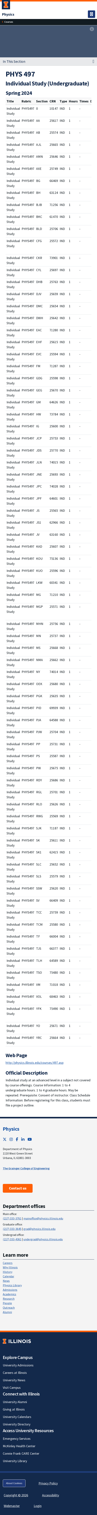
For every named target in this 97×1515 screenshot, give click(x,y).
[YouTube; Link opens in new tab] (30, 1139)
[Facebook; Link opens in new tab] (17, 1139)
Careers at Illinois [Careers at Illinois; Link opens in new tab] (15, 1373)
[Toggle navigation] (91, 14)
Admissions (10, 1290)
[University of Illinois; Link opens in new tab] (17, 1341)
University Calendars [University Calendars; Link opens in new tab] (17, 1417)
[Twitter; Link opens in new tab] (5, 1139)
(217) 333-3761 (12, 1218)
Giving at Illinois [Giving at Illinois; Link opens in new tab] (14, 1409)
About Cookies (14, 1483)
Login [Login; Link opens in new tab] (38, 1506)
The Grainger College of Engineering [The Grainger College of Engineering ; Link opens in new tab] (26, 1168)
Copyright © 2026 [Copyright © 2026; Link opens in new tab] (16, 1495)
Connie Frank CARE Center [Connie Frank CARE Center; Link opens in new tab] (21, 1453)
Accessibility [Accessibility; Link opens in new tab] (50, 1495)
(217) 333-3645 (12, 1229)
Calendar (8, 1276)
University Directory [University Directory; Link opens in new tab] (16, 1424)
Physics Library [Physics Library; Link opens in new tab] (12, 1285)
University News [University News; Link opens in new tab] (14, 1380)
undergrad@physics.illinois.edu (43, 1239)
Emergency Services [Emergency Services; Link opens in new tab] (17, 1438)
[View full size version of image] (92, 29)
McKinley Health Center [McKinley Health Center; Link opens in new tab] (19, 1446)
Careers (7, 1263)
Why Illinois (10, 1267)
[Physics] (8, 14)
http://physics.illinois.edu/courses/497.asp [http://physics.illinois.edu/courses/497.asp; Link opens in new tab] (34, 1062)
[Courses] (8, 22)
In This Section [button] (14, 61)
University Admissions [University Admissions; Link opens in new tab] (18, 1365)
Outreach (9, 1307)
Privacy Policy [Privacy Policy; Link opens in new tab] (48, 1483)
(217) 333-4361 (12, 1239)
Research (9, 1298)
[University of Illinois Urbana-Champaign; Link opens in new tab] (6, 5)
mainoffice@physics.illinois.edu (43, 1218)
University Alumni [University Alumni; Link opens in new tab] (15, 1402)
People (7, 1303)
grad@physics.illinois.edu (39, 1229)
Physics (11, 1128)
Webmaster (12, 1506)
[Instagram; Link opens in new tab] (11, 1139)
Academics (9, 1294)
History (7, 1272)
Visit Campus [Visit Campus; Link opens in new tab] (12, 1387)
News (6, 1281)
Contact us (17, 1188)
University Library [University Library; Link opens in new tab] (15, 1461)
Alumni (7, 1312)
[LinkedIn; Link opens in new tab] (23, 1139)
